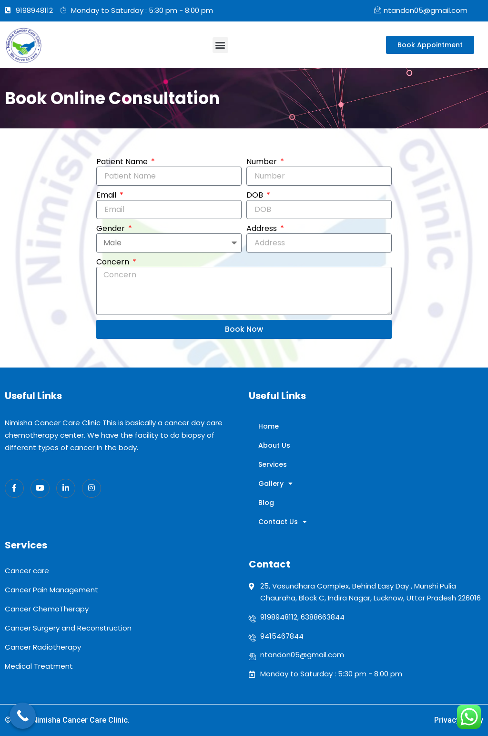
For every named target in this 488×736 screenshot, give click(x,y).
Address (262, 228)
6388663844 (323, 617)
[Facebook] (14, 488)
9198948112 (278, 617)
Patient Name (123, 162)
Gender (111, 228)
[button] (220, 45)
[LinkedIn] (65, 488)
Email (107, 195)
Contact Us (282, 522)
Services (272, 464)
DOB (255, 195)
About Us (274, 445)
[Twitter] (40, 488)
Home (268, 426)
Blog (266, 502)
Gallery (275, 483)
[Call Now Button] (23, 716)
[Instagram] (91, 488)
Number (262, 162)
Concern (113, 262)
